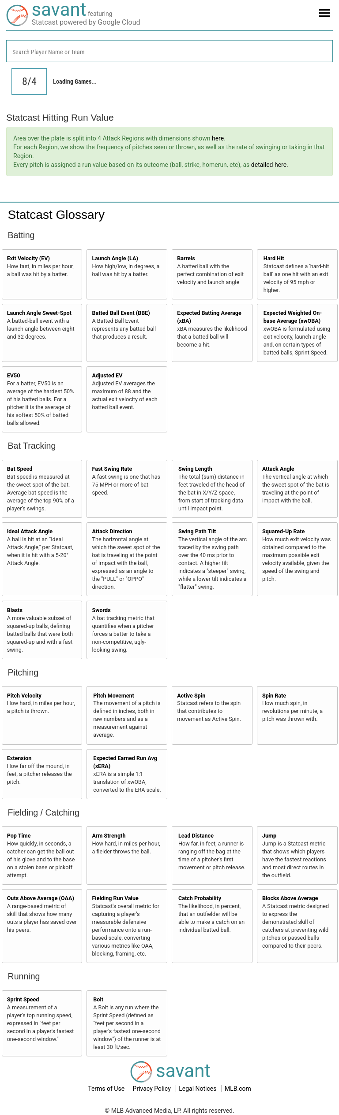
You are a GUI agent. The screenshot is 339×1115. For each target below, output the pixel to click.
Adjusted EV (107, 375)
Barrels (186, 258)
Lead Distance (196, 835)
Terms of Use (107, 1088)
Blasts (15, 610)
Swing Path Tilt (197, 531)
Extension (19, 758)
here (218, 138)
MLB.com (238, 1088)
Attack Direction (112, 531)
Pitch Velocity (24, 695)
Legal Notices (198, 1088)
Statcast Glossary (56, 215)
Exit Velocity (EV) (28, 258)
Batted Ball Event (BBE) (121, 313)
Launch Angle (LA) (115, 258)
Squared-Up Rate (283, 531)
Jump (269, 835)
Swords (101, 610)
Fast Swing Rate (112, 468)
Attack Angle (278, 468)
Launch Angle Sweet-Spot (39, 313)
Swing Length (195, 468)
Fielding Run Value (115, 898)
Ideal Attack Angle (30, 531)
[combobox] (169, 51)
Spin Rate (274, 695)
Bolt (98, 999)
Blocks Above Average (290, 898)
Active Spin (191, 695)
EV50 (13, 375)
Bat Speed (20, 468)
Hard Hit (274, 258)
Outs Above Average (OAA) (40, 898)
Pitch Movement (113, 695)
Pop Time (19, 835)
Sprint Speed (23, 999)
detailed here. (269, 164)
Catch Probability (199, 898)
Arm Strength (108, 835)
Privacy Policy (153, 1088)
